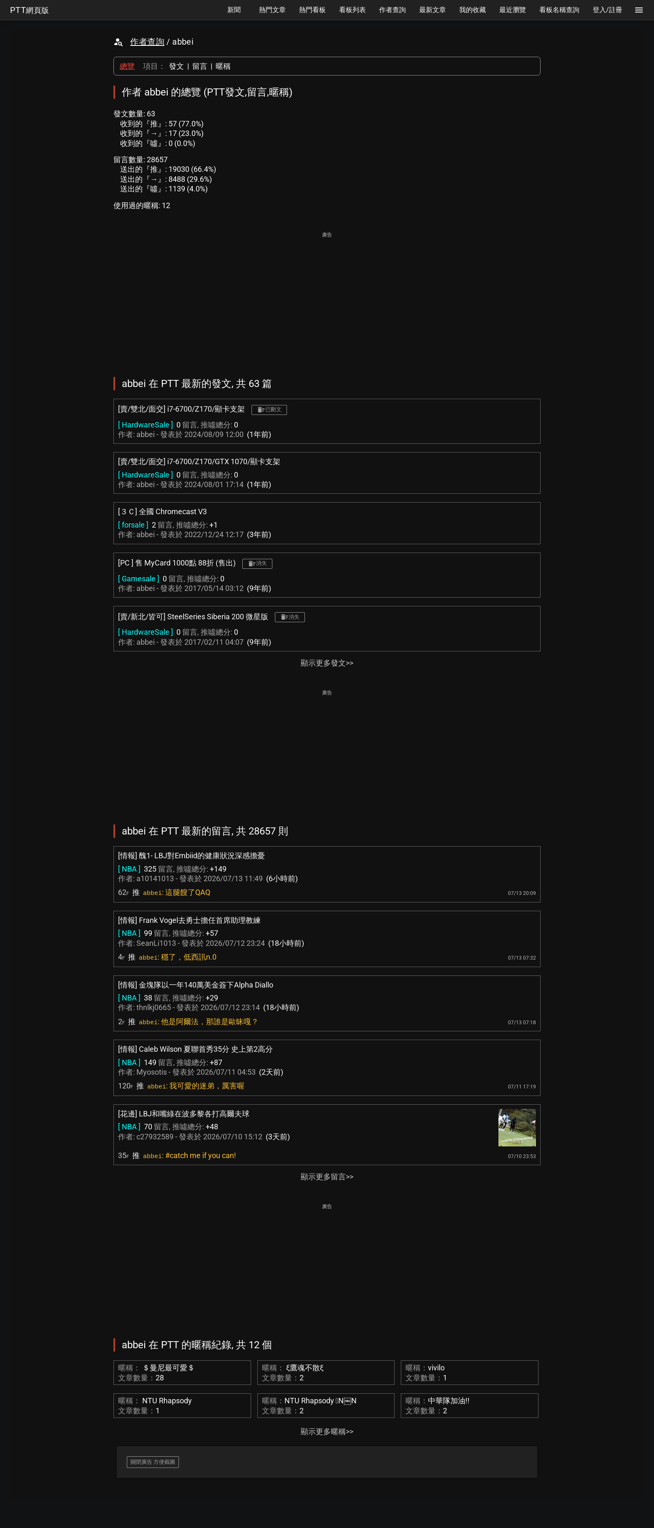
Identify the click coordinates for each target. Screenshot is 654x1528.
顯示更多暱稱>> (327, 1431)
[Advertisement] (327, 298)
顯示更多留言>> (327, 1176)
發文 (176, 66)
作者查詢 (147, 42)
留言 (199, 66)
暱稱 (223, 66)
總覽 (127, 66)
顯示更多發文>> (327, 662)
